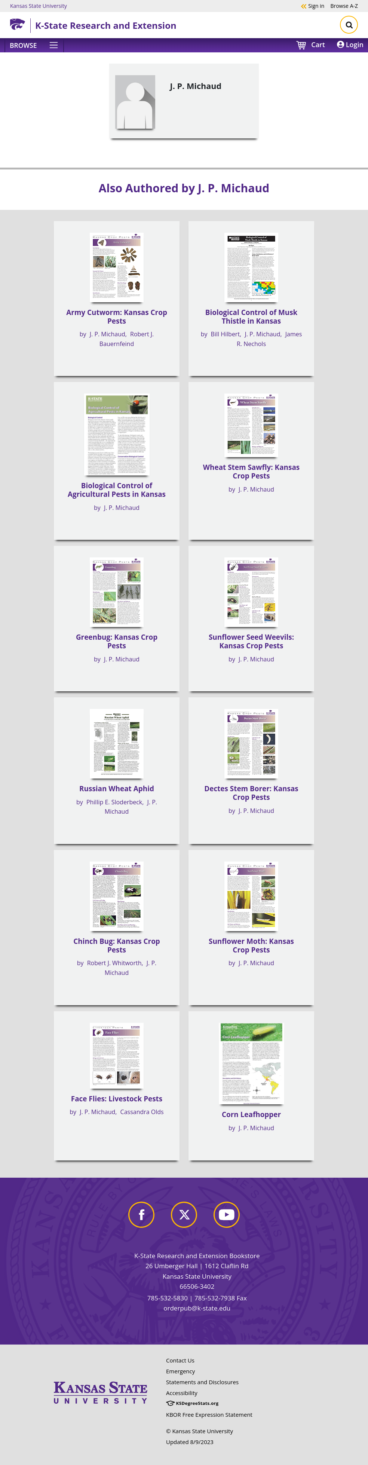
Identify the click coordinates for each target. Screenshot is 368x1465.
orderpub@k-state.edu (196, 1308)
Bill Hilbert (225, 334)
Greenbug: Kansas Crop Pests (116, 641)
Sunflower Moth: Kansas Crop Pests (251, 945)
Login (350, 44)
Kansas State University (38, 5)
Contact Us (180, 1360)
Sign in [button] (312, 5)
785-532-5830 (167, 1298)
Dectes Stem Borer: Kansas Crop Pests (251, 793)
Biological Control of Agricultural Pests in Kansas (117, 490)
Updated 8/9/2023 (190, 1442)
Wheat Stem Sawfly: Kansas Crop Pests (251, 471)
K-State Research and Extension (106, 25)
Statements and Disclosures (202, 1382)
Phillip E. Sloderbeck (114, 802)
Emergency (180, 1371)
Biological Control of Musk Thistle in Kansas (251, 317)
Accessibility (181, 1393)
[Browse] (34, 45)
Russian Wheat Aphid (116, 788)
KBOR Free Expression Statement (209, 1414)
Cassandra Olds (142, 1112)
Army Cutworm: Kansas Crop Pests (116, 317)
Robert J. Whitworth (114, 963)
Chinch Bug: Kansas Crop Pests (116, 945)
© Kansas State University (199, 1431)
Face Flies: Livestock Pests (116, 1099)
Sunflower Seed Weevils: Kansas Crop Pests (251, 641)
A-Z (344, 5)
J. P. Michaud (107, 334)
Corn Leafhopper (251, 1114)
